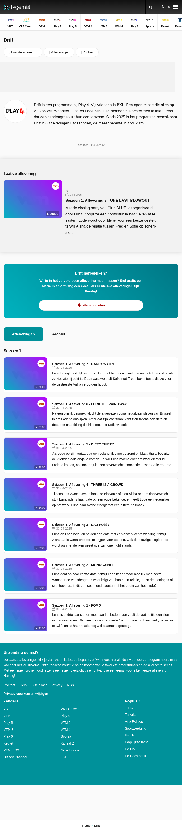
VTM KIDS (11, 750)
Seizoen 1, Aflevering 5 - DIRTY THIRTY (83, 444)
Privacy (56, 685)
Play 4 (65, 716)
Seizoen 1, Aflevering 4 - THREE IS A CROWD (87, 485)
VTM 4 (65, 729)
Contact (9, 685)
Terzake (130, 714)
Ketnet (8, 743)
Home (86, 825)
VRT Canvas (70, 709)
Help (23, 685)
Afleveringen (23, 334)
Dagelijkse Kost (136, 742)
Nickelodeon (70, 750)
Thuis (129, 708)
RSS (70, 685)
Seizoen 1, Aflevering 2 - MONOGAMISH (83, 565)
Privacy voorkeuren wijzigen (26, 694)
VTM (7, 716)
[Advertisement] (91, 77)
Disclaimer (39, 685)
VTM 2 (65, 723)
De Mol (130, 749)
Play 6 (8, 736)
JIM (63, 757)
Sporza (66, 736)
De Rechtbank (135, 756)
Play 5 (8, 723)
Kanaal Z (67, 743)
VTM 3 (8, 729)
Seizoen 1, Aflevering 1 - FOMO (76, 605)
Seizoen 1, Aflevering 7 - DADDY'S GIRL (83, 364)
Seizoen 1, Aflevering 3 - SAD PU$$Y (80, 525)
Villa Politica (134, 721)
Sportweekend (135, 728)
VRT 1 (8, 709)
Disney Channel (15, 757)
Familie (130, 735)
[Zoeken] (150, 7)
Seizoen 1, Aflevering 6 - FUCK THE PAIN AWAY (89, 404)
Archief (58, 334)
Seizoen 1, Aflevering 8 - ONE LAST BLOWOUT (107, 200)
